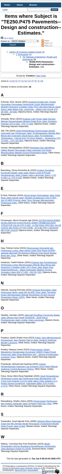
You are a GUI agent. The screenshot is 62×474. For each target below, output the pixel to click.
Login (5, 9)
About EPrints (20, 470)
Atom (45, 40)
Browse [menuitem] (33, 5)
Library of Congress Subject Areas (25, 52)
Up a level (7, 38)
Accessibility (33, 470)
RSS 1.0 (46, 43)
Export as (5, 41)
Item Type (41, 75)
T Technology (22, 54)
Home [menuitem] (7, 5)
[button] (13, 45)
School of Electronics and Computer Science (21, 468)
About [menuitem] (20, 5)
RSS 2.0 (46, 45)
